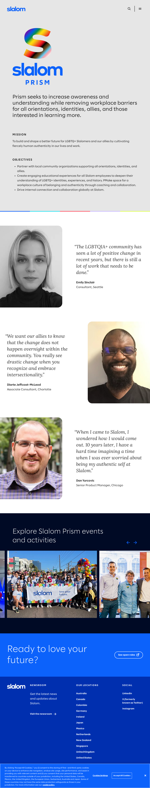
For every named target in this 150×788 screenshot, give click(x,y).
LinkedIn (127, 693)
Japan (79, 723)
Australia (81, 693)
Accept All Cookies (121, 775)
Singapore (82, 746)
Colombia (81, 705)
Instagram (128, 709)
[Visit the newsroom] (43, 714)
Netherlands (83, 734)
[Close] (145, 775)
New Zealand (83, 740)
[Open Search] (129, 9)
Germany (81, 711)
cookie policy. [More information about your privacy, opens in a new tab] (49, 785)
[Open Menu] (140, 9)
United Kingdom (85, 752)
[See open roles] (128, 655)
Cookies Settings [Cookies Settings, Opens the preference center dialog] (100, 775)
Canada (80, 699)
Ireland (80, 717)
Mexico (80, 728)
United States (84, 758)
